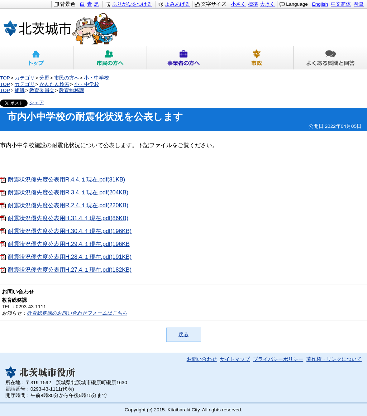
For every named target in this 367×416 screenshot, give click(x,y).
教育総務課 (71, 90)
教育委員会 (41, 90)
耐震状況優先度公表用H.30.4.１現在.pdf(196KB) (70, 231)
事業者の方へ (183, 57)
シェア (36, 102)
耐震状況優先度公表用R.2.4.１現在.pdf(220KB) (68, 205)
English (320, 4)
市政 (257, 57)
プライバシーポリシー (278, 359)
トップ (36, 57)
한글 (359, 4)
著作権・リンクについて (334, 359)
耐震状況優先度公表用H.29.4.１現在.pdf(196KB (69, 244)
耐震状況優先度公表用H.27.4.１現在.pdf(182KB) (70, 270)
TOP (5, 78)
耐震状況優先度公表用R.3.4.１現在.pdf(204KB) (68, 192)
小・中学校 (96, 78)
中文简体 (341, 4)
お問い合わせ (202, 359)
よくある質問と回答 (330, 57)
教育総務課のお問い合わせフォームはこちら (77, 313)
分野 (44, 78)
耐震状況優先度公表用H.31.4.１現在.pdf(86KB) (68, 218)
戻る (183, 334)
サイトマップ (235, 359)
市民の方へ (110, 57)
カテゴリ (25, 78)
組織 (20, 90)
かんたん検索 (54, 84)
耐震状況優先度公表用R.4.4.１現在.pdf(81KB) (66, 179)
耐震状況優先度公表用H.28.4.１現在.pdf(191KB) (70, 257)
